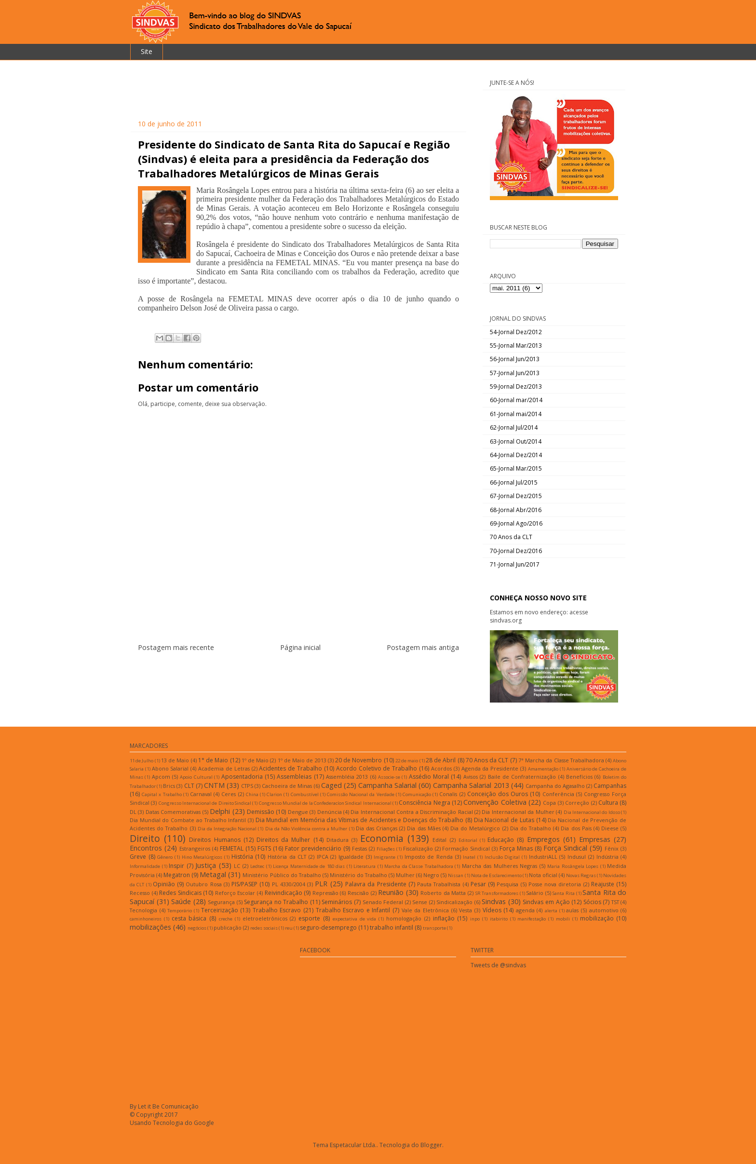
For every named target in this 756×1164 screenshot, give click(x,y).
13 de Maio (175, 760)
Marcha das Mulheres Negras (500, 865)
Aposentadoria (242, 776)
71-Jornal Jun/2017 (515, 564)
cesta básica (189, 918)
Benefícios (579, 776)
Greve (138, 857)
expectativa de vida (355, 919)
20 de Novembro (358, 760)
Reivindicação (283, 893)
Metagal (213, 874)
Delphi (220, 811)
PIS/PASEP (244, 884)
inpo (475, 919)
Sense (419, 902)
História (242, 857)
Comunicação (417, 794)
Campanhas (610, 786)
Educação (500, 840)
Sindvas (494, 901)
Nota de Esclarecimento (496, 875)
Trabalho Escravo (277, 910)
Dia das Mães (423, 828)
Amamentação (543, 769)
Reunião (391, 892)
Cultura (608, 803)
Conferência (558, 794)
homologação (403, 918)
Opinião (164, 884)
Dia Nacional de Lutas (504, 820)
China (252, 794)
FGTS (264, 848)
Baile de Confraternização (522, 776)
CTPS (247, 785)
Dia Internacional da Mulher (518, 811)
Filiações (386, 849)
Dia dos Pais (576, 828)
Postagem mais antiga (423, 647)
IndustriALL (543, 856)
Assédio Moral (429, 776)
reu (289, 928)
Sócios (592, 902)
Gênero (165, 857)
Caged (331, 785)
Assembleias (294, 776)
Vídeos (492, 910)
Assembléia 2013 (347, 776)
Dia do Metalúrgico (475, 828)
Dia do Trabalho (530, 828)
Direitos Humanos (214, 840)
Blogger (431, 1145)
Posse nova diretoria (554, 884)
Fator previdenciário (313, 848)
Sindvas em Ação (546, 902)
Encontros (146, 848)
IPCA (322, 856)
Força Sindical (565, 848)
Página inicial (300, 647)
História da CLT (287, 856)
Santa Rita (564, 893)
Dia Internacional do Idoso (592, 812)
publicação (228, 927)
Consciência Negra (424, 803)
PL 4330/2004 (288, 884)
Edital (439, 839)
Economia (382, 838)
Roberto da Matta (443, 892)
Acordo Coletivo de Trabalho (376, 768)
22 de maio (406, 761)
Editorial (468, 840)
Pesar (478, 884)
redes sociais (264, 928)
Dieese (610, 828)
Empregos (543, 839)
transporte (434, 928)
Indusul (576, 856)
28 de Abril (441, 760)
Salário (534, 892)
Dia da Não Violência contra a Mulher (306, 829)
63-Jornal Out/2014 (515, 441)
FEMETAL (231, 848)
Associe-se (389, 777)
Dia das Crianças (376, 828)
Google (204, 1123)
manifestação (531, 919)
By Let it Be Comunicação (164, 1106)
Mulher (405, 875)
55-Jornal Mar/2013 (516, 345)
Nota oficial (543, 875)
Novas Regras (581, 875)
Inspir (176, 866)
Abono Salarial (170, 768)
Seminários (337, 902)
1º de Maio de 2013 (302, 760)
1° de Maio (213, 760)
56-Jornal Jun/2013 (515, 359)
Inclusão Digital (502, 857)
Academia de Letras (224, 768)
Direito (145, 838)
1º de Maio (255, 760)
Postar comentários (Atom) (310, 676)
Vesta (465, 910)
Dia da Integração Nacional (227, 829)
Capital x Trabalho (161, 794)
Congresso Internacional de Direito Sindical (205, 803)
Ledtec (257, 866)
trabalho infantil (391, 927)
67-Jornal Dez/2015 (516, 496)
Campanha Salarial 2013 (471, 785)
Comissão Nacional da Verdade (360, 794)
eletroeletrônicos (265, 918)
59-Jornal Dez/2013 (516, 386)
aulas (572, 910)
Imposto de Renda (429, 856)
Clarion (274, 794)
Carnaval (201, 794)
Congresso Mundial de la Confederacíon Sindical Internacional (325, 803)
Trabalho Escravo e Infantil (353, 910)
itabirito (499, 919)
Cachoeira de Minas (287, 785)
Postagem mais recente (176, 647)
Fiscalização (418, 848)
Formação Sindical (466, 848)
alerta (551, 910)
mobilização (597, 918)
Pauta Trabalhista (438, 884)
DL (133, 811)
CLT (189, 786)
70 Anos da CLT (511, 537)
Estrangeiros (194, 848)
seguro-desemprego (328, 927)
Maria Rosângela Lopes (572, 866)
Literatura (364, 866)
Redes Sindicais (180, 893)
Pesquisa (507, 884)
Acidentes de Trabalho (290, 768)
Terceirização (219, 910)
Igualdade (351, 856)
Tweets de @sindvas (498, 965)
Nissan (455, 875)
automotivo (604, 910)
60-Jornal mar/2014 (516, 400)
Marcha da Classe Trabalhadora (418, 866)
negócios (197, 928)
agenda (525, 910)
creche (225, 919)
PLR (321, 883)
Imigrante (384, 857)
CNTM (214, 785)
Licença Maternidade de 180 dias (309, 866)
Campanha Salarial (387, 785)
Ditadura (337, 839)
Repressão (325, 892)
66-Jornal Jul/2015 (514, 482)
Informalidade (145, 866)
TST (615, 902)
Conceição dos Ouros (497, 794)
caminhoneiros (146, 919)
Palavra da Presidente (375, 884)
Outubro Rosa (203, 884)
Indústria (607, 856)
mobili (563, 919)
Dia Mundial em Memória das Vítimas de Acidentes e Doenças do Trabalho (360, 820)
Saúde (181, 901)
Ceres (228, 794)
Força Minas (516, 848)
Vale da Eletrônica (425, 910)
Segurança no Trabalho (276, 902)
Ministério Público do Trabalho (282, 875)
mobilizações (150, 927)
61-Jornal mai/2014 (515, 414)
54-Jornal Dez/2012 (516, 332)
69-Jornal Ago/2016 (516, 523)
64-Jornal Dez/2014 (516, 455)
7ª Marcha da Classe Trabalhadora (561, 760)
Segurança (221, 902)
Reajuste (602, 884)
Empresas (594, 839)
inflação (444, 918)
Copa (549, 802)
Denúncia (329, 811)
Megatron (176, 875)
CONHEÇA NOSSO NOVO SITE (538, 597)
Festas (359, 848)
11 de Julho (141, 761)
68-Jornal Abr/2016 (515, 510)
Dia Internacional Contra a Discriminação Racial (411, 811)
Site (146, 51)
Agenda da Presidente (490, 768)
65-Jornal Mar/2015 (516, 468)
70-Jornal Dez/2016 (516, 551)
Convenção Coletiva (494, 802)
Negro (431, 875)
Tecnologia (143, 910)
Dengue (298, 811)
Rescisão (358, 892)
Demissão (260, 812)
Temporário (179, 910)
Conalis (448, 794)
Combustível (305, 794)
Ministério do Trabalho (358, 875)
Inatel (469, 857)
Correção (577, 802)
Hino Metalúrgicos (202, 857)
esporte (309, 918)
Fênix (612, 848)
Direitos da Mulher (283, 840)
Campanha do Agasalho (555, 785)
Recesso (140, 892)
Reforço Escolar (235, 892)
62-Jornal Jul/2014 (514, 427)
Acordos (441, 768)
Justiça (205, 865)
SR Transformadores (497, 893)
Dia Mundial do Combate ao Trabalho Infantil (188, 820)
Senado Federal (383, 902)
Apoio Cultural (196, 777)
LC (237, 865)
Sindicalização (454, 902)
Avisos (470, 776)
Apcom (161, 776)
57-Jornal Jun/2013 (515, 373)
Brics (169, 785)
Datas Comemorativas (173, 811)
